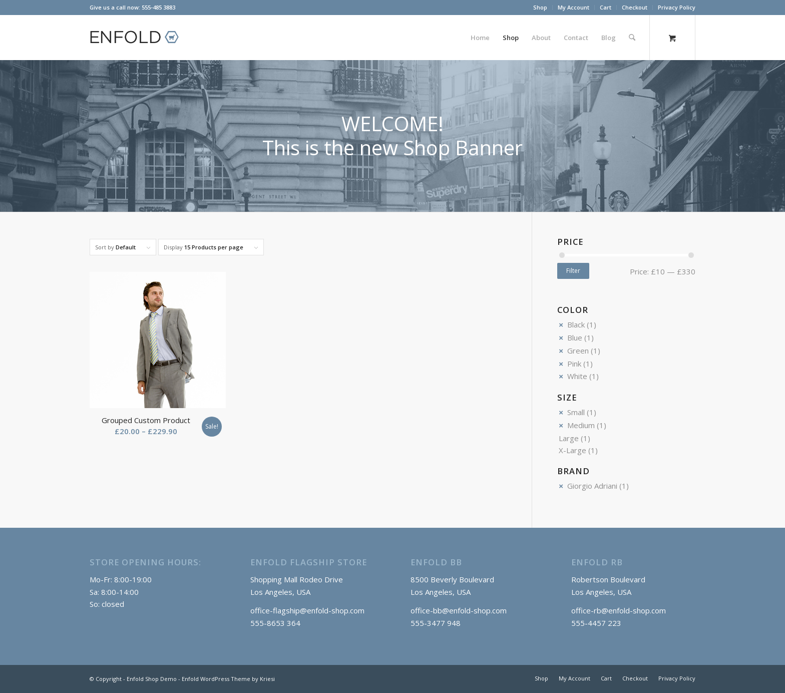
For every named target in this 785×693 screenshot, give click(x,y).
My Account (573, 7)
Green (578, 350)
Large (569, 438)
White (577, 376)
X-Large (572, 450)
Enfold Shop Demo (152, 678)
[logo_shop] (139, 37)
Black (576, 324)
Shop (540, 7)
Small (576, 412)
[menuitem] (540, 7)
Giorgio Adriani (592, 486)
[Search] (632, 37)
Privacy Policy (676, 7)
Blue (574, 337)
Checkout (634, 7)
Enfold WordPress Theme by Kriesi (228, 678)
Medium (581, 425)
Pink (574, 364)
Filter (573, 270)
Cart (605, 7)
